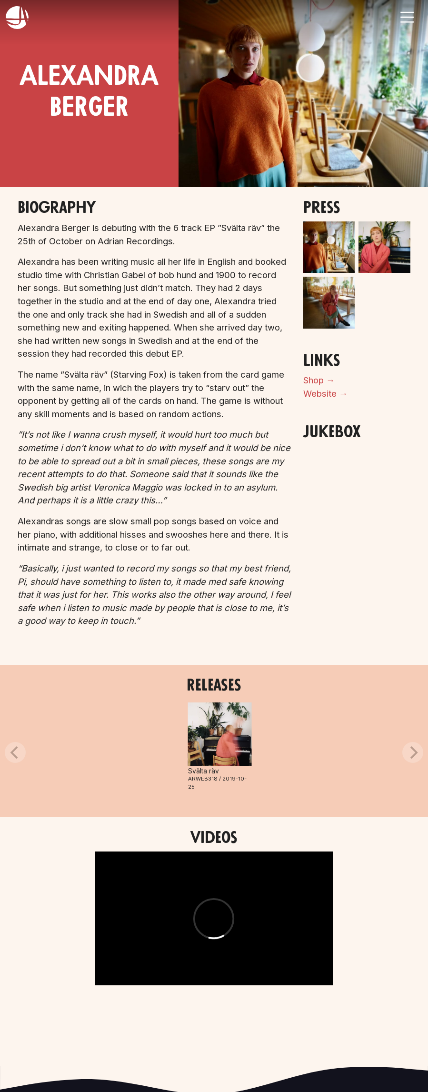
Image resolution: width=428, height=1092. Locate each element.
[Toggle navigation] (407, 17)
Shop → (319, 380)
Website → (325, 393)
